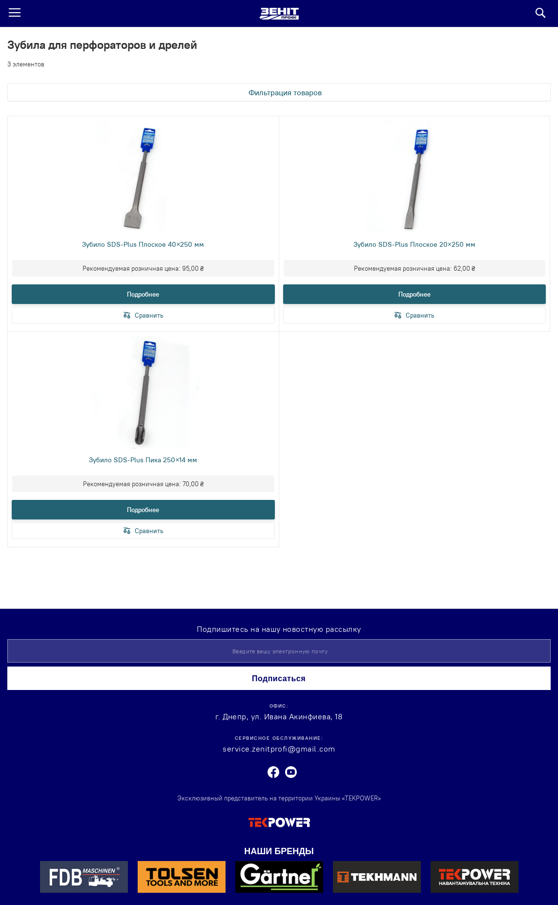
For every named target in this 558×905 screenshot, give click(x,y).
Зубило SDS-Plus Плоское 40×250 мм (143, 244)
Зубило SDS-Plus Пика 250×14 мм (143, 459)
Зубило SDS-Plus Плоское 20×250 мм (414, 244)
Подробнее (143, 294)
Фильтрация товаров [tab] (285, 92)
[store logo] (279, 14)
